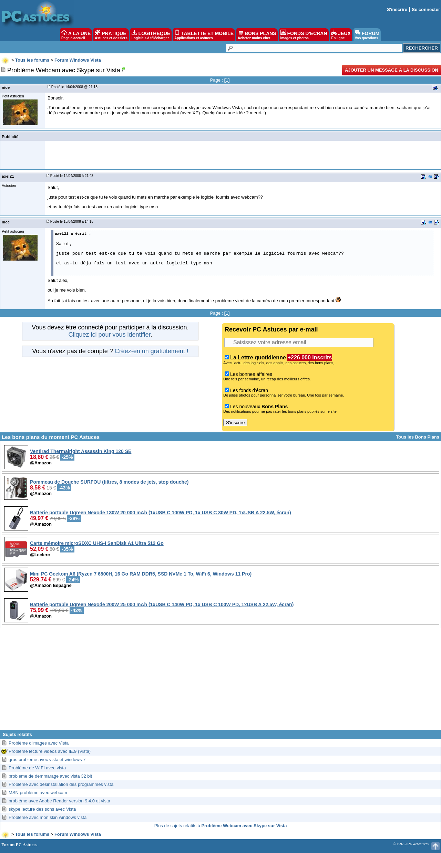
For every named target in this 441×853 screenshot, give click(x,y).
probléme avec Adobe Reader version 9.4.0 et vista (59, 800)
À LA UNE (76, 35)
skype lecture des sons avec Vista (42, 809)
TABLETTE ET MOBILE (204, 35)
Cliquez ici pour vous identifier (109, 334)
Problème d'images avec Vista (39, 743)
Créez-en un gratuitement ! (151, 351)
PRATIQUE (111, 35)
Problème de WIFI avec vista (37, 767)
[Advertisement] (220, 681)
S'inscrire (397, 9)
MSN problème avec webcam (38, 792)
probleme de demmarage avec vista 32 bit (50, 776)
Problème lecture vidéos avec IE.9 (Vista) (50, 751)
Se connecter (426, 9)
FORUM (367, 35)
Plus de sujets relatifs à (220, 825)
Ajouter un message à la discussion (391, 70)
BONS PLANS (257, 35)
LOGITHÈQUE (151, 35)
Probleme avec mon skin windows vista (47, 817)
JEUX (340, 35)
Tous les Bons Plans (417, 437)
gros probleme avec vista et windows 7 (47, 759)
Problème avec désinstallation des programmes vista (61, 784)
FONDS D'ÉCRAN (303, 35)
